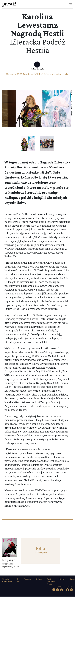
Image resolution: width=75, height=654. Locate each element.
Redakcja (27, 579)
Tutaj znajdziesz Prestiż (51, 581)
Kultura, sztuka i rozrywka (56, 74)
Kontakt (62, 579)
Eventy (72, 579)
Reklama (39, 579)
